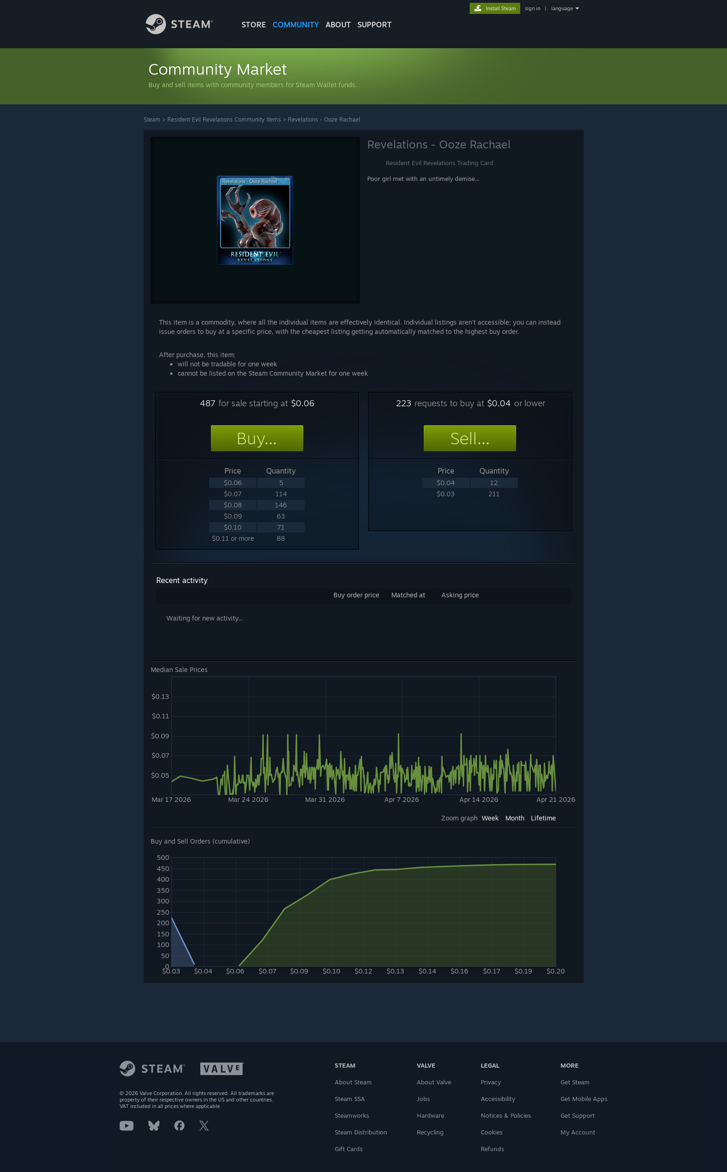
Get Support (578, 1115)
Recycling (430, 1132)
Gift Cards (349, 1149)
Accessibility (498, 1098)
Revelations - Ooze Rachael (324, 119)
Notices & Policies (506, 1115)
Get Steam (575, 1082)
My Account (578, 1132)
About (338, 24)
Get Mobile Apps (584, 1098)
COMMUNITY (296, 24)
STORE (254, 24)
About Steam (353, 1082)
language (562, 8)
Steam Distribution (361, 1132)
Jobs (423, 1098)
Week (490, 818)
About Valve (434, 1082)
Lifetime (543, 818)
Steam (152, 119)
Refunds (492, 1149)
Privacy (491, 1082)
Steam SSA (350, 1098)
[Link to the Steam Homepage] (186, 32)
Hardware (430, 1115)
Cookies (492, 1132)
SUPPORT (374, 24)
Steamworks (352, 1115)
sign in (532, 8)
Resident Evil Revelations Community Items (224, 119)
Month (514, 818)
